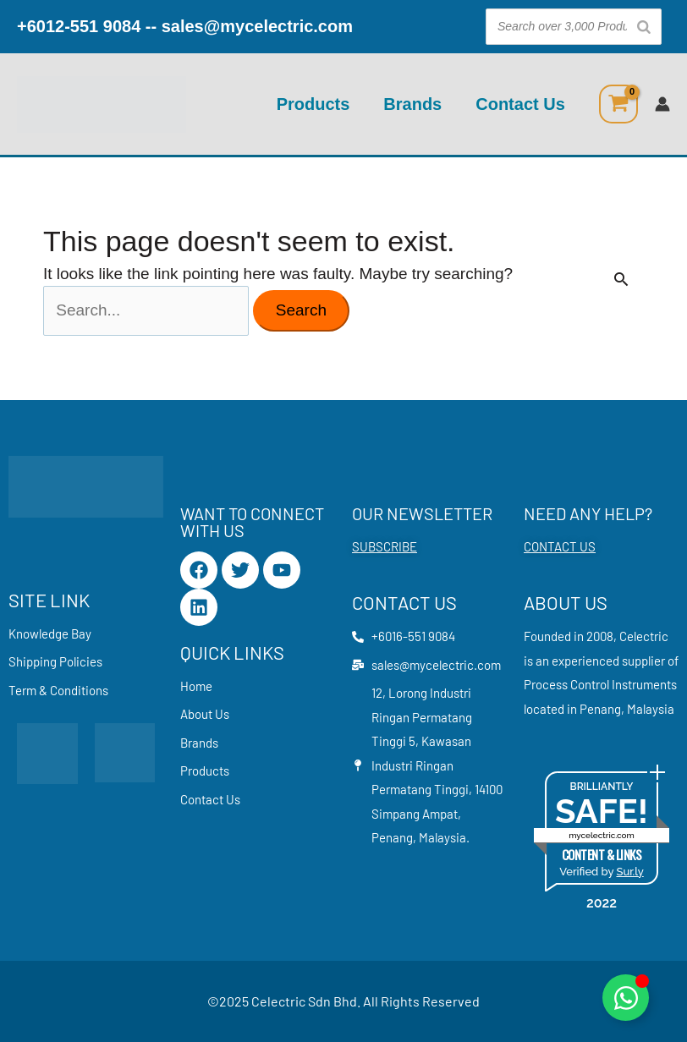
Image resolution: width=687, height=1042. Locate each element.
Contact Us (520, 104)
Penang (600, 708)
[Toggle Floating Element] (625, 997)
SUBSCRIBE (384, 546)
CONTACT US (560, 546)
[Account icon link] (662, 104)
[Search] (644, 26)
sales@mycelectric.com (257, 26)
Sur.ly (629, 871)
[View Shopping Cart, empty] (618, 104)
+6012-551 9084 (78, 26)
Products (313, 104)
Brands (412, 104)
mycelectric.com (602, 835)
